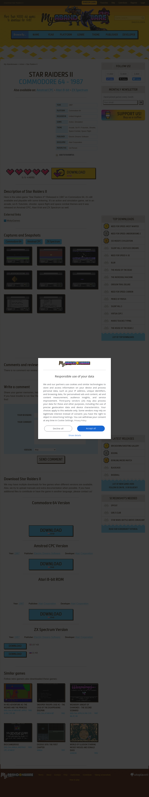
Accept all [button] (91, 428)
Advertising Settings (63, 417)
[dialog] (74, 398)
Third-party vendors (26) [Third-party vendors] (72, 400)
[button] (74, 435)
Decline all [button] (58, 428)
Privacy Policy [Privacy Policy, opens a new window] (81, 420)
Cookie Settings (65, 420)
